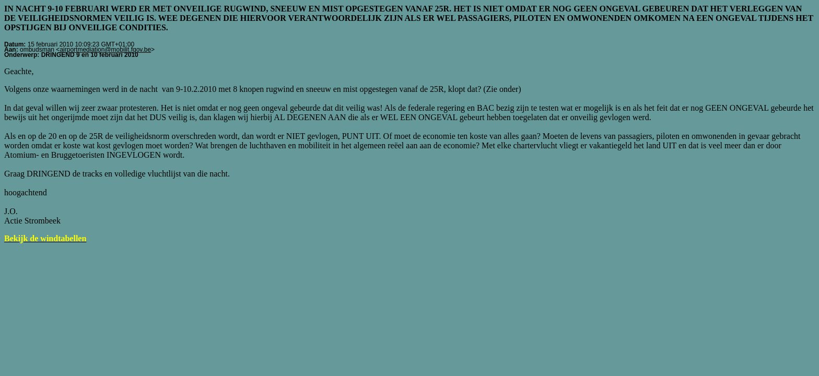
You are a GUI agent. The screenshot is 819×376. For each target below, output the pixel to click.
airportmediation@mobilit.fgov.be (105, 49)
